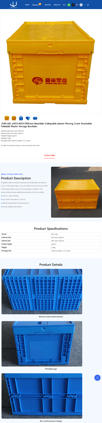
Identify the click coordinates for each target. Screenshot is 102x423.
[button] (65, 5)
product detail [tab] (49, 155)
